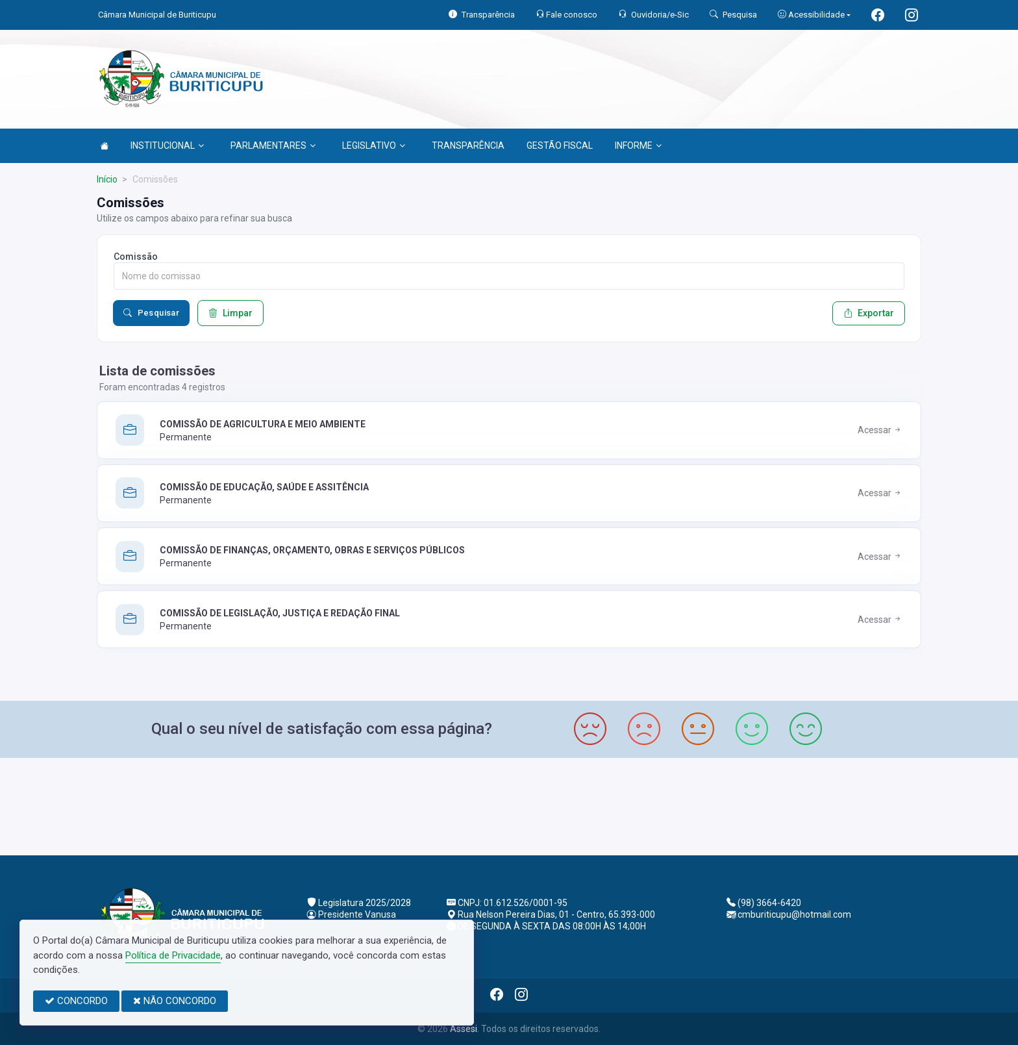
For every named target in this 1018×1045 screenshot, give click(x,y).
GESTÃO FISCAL (560, 145)
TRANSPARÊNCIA (468, 145)
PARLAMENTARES (273, 145)
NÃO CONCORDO (174, 1001)
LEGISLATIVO (373, 145)
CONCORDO (76, 1001)
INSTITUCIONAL (167, 145)
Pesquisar (151, 313)
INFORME (638, 145)
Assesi (463, 1029)
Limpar (230, 313)
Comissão (136, 256)
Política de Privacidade (173, 955)
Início (107, 179)
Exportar (868, 313)
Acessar (880, 430)
